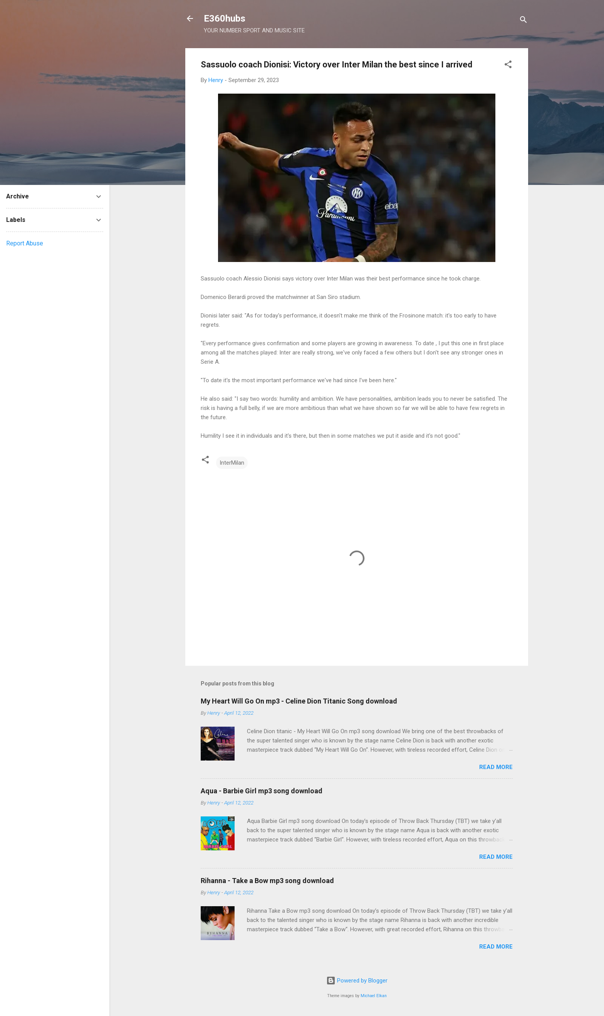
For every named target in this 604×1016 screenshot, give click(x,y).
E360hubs (224, 18)
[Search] (523, 21)
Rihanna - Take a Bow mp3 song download (267, 881)
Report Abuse (24, 243)
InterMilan (232, 462)
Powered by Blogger (357, 980)
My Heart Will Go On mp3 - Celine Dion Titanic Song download (299, 701)
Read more (496, 767)
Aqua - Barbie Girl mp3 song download (261, 791)
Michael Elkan (374, 995)
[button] (508, 66)
